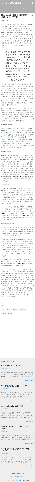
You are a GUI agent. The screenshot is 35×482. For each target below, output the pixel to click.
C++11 (9, 308)
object (4, 311)
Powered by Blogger (17, 472)
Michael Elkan (21, 475)
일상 (17, 9)
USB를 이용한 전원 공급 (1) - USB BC (14, 384)
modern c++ (22, 308)
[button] (33, 15)
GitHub (10, 9)
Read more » (29, 379)
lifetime (15, 308)
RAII (4, 174)
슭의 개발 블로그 (13, 3)
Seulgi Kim (18, 478)
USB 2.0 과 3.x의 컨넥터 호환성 (12, 404)
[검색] (33, 3)
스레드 (22, 226)
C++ (3, 308)
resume (24, 9)
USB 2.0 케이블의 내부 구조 (10, 364)
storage (10, 311)
